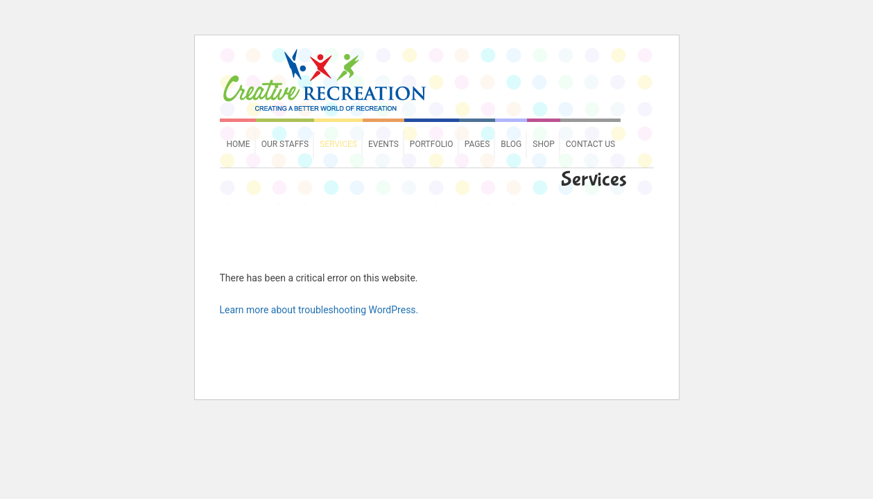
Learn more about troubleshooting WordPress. (319, 309)
